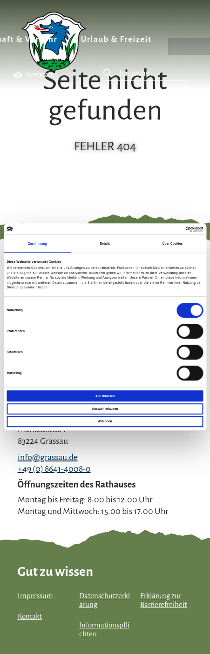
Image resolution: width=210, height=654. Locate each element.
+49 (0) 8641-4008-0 (54, 469)
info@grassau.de (48, 457)
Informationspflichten (104, 629)
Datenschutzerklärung (104, 600)
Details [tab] (105, 243)
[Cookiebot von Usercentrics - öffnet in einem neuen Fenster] (162, 229)
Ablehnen (105, 421)
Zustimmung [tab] (37, 243)
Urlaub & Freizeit (116, 39)
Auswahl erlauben (105, 408)
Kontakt (30, 616)
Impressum (35, 596)
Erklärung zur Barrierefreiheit (163, 600)
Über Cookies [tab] (173, 243)
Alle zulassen (105, 396)
